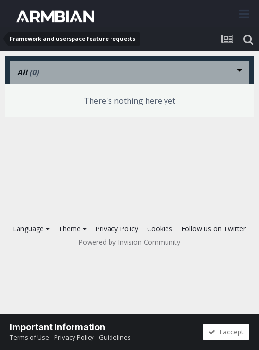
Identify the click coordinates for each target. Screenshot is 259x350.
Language (31, 228)
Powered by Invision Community (129, 241)
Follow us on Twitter (213, 228)
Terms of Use (29, 337)
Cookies (159, 228)
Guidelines (115, 337)
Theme (72, 228)
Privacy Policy (116, 228)
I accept (226, 331)
